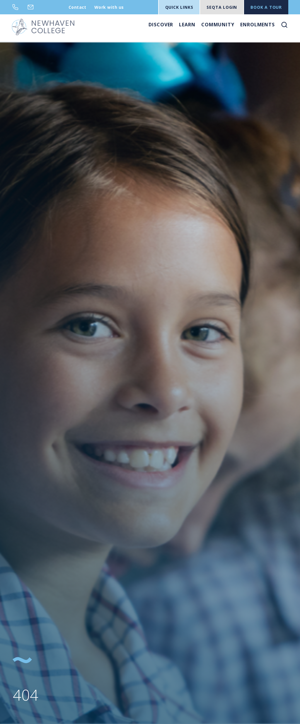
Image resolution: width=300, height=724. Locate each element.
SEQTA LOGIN (222, 7)
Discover (161, 24)
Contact (77, 7)
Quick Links (179, 7)
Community (217, 24)
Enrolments (257, 24)
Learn (187, 24)
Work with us (109, 7)
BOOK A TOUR (266, 7)
